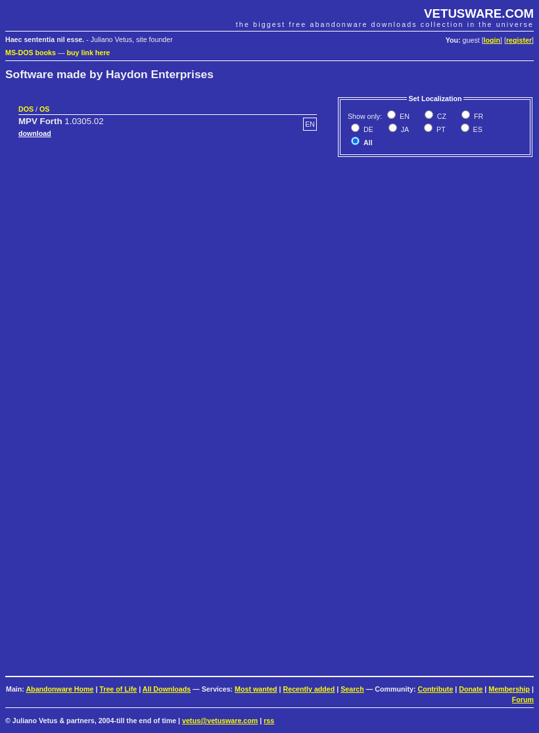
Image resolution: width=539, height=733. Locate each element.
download (34, 133)
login (492, 40)
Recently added (309, 689)
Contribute (435, 689)
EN (404, 116)
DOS (26, 109)
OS (44, 109)
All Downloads (167, 689)
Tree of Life (118, 689)
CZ (440, 116)
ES (476, 129)
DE (367, 129)
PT (440, 129)
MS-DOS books (30, 52)
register (519, 40)
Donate (470, 689)
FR (477, 116)
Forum (523, 699)
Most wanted (256, 689)
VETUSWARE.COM (479, 13)
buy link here (88, 52)
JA (404, 129)
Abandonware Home (59, 689)
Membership (509, 689)
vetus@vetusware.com (220, 720)
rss (269, 720)
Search (352, 689)
